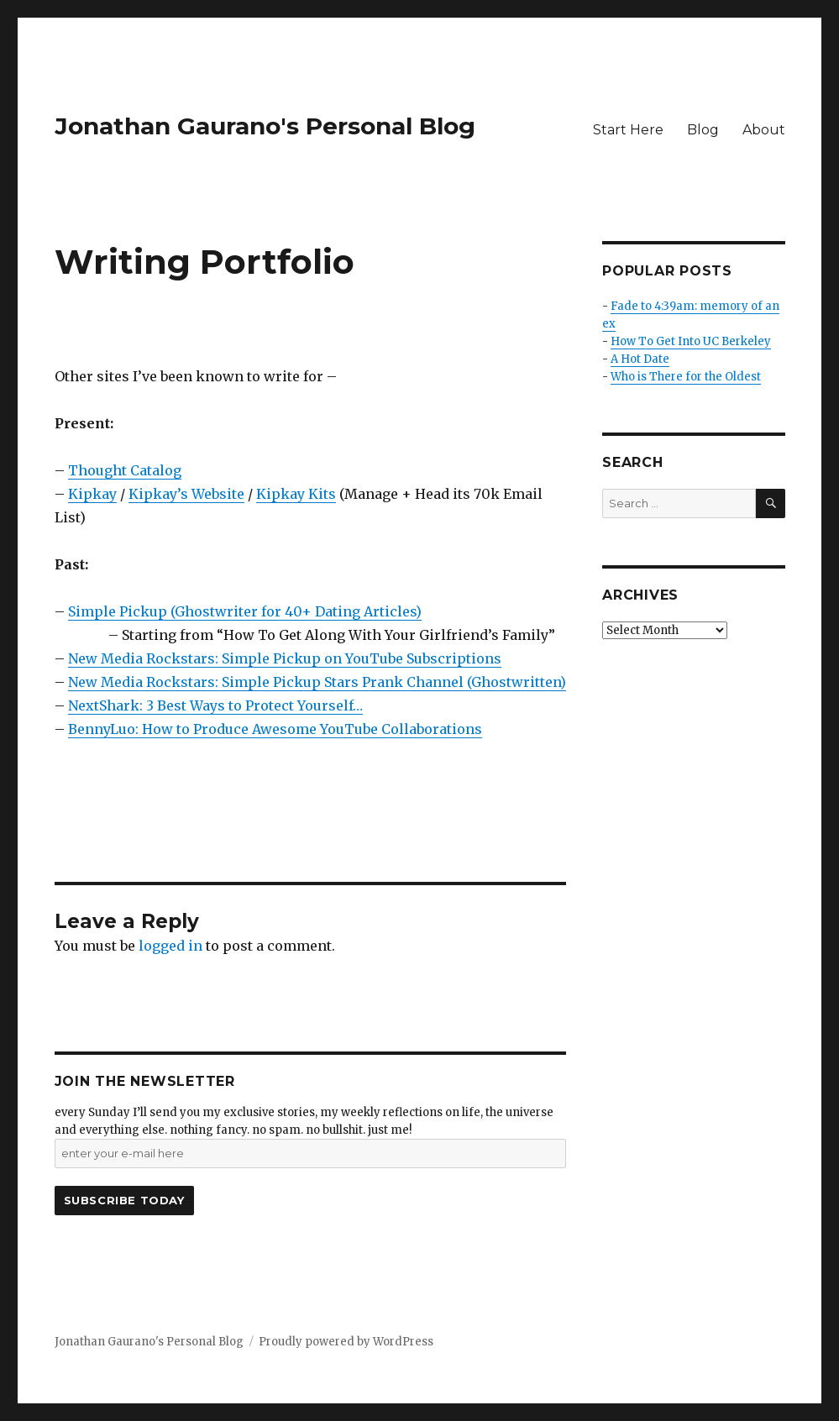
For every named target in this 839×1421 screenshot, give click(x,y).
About (763, 130)
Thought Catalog (124, 470)
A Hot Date (640, 359)
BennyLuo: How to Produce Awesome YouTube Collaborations (275, 729)
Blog (703, 130)
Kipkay (92, 493)
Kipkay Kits (296, 493)
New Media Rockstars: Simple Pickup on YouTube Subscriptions (284, 658)
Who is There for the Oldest (686, 377)
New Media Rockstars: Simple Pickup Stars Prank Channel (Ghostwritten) (317, 682)
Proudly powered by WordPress (346, 1341)
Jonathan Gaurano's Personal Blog (265, 126)
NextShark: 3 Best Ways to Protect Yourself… (215, 705)
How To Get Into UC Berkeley (691, 341)
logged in (170, 945)
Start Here (628, 130)
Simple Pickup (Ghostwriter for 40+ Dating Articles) (245, 611)
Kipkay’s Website (186, 493)
